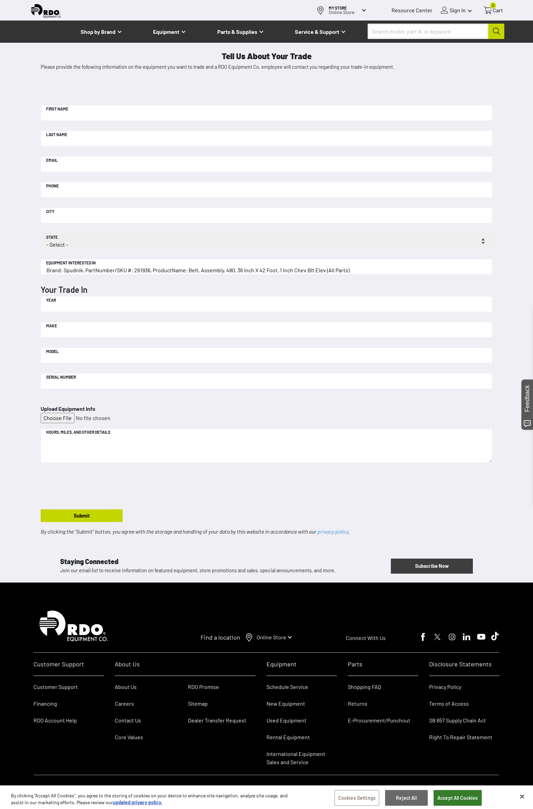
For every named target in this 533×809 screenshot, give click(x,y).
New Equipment (285, 703)
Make (51, 325)
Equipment (166, 31)
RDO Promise (203, 686)
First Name (57, 108)
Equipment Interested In (71, 262)
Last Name (56, 134)
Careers (124, 703)
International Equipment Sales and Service (295, 758)
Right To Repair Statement (460, 737)
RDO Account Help (55, 720)
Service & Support (317, 31)
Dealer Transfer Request (217, 720)
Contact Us (128, 720)
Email (52, 160)
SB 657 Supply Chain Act (457, 720)
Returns (357, 703)
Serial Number (61, 377)
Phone (52, 185)
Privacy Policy (445, 686)
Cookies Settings (356, 801)
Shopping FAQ (364, 686)
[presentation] (93, 486)
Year (51, 300)
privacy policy (332, 531)
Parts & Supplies (237, 31)
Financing (45, 703)
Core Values (129, 737)
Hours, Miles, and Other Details (78, 432)
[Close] (522, 799)
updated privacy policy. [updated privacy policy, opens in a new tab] (137, 805)
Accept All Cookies (457, 801)
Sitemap (198, 703)
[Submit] (496, 31)
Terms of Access (449, 703)
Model (52, 351)
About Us (126, 686)
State (52, 237)
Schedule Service (287, 686)
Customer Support (55, 686)
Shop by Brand (98, 31)
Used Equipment (286, 720)
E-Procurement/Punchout (379, 720)
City (50, 211)
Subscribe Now (432, 566)
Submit (82, 515)
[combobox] (436, 31)
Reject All (406, 801)
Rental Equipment (288, 737)
